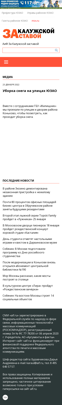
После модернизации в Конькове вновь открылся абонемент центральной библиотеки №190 (29, 265)
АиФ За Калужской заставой (20, 44)
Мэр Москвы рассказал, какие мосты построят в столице (26, 277)
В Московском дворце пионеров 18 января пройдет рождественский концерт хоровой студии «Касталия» (31, 229)
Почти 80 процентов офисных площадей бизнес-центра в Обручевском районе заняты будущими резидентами (29, 205)
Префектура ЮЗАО (12, 12)
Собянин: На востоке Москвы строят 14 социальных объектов (28, 297)
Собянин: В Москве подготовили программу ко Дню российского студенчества (24, 252)
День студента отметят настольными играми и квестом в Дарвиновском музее (30, 240)
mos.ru (35, 20)
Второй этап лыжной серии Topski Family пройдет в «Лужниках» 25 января (29, 217)
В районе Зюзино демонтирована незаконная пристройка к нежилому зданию (26, 192)
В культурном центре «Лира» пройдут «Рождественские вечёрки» (28, 287)
